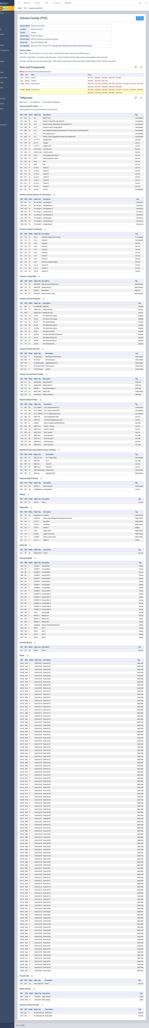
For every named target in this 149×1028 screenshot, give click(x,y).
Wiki (59, 3)
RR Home (39, 3)
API (4, 130)
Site (39, 75)
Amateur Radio (8, 88)
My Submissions (8, 34)
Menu (140, 18)
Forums (50, 3)
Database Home (8, 13)
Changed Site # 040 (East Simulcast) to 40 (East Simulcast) (84, 46)
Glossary (6, 120)
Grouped (37, 102)
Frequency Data (8, 72)
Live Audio (68, 3)
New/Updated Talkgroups (64, 102)
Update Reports (8, 109)
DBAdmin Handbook (9, 125)
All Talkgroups (48, 102)
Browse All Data (8, 45)
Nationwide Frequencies (11, 50)
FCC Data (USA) (8, 83)
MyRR (5, 18)
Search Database (8, 61)
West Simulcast (48, 83)
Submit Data (7, 29)
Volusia (46, 32)
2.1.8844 (34, 1025)
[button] (140, 3)
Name (45, 75)
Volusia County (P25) (48, 8)
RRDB (32, 8)
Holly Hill (46, 81)
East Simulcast (48, 89)
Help (4, 135)
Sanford (46, 77)
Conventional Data (9, 99)
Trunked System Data (10, 77)
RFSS (34, 75)
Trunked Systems (8, 104)
